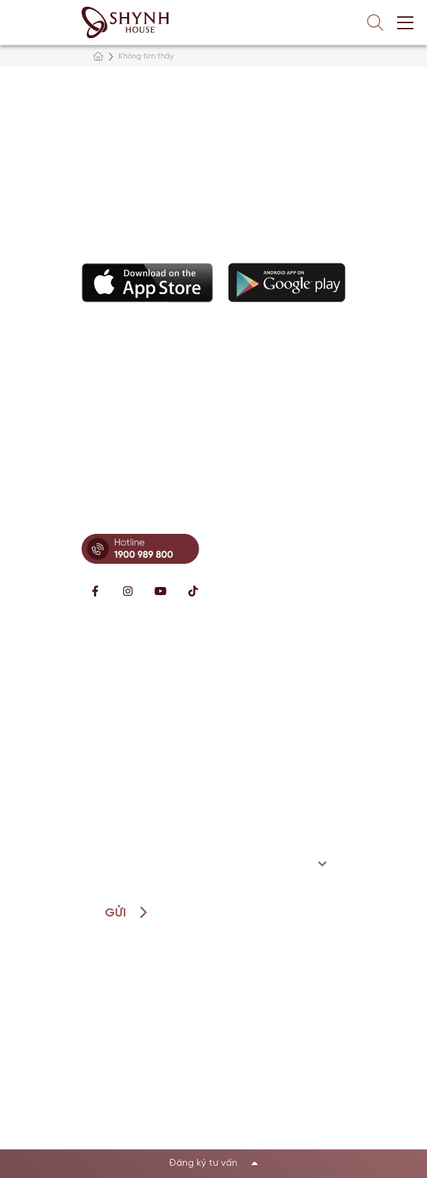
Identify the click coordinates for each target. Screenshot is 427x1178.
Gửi (115, 913)
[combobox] (213, 864)
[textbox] (200, 864)
